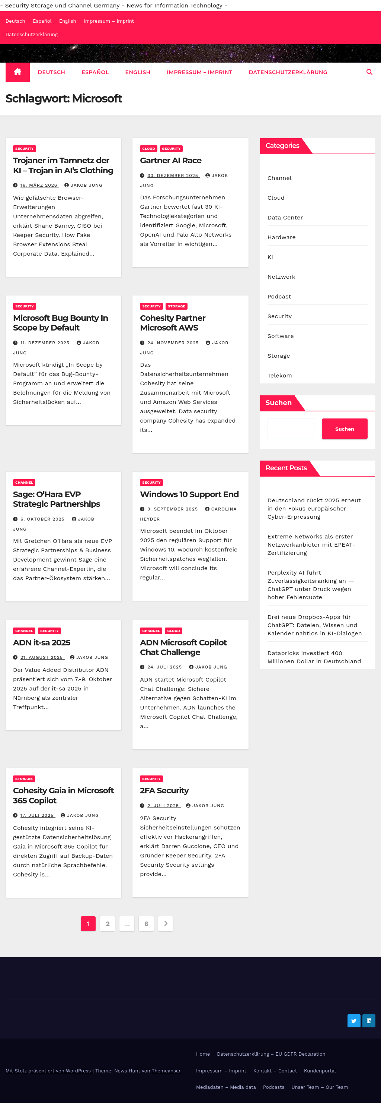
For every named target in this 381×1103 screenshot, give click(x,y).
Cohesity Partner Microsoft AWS (172, 323)
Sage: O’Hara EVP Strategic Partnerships (56, 499)
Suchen (279, 403)
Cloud (148, 148)
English (67, 21)
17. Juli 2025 (37, 815)
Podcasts (274, 1087)
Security (24, 148)
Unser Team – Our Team (319, 1087)
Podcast (279, 296)
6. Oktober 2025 (43, 519)
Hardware (282, 237)
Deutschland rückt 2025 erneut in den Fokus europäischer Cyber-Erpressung (314, 508)
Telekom (280, 375)
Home (203, 1054)
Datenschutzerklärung (32, 34)
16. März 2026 (39, 185)
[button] (369, 72)
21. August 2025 (42, 657)
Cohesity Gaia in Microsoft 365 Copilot (63, 795)
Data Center (285, 217)
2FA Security (164, 791)
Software (281, 335)
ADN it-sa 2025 (41, 643)
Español (42, 21)
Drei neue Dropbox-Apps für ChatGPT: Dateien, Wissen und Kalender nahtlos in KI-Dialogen (315, 625)
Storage (176, 306)
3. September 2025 (173, 509)
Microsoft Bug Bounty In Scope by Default (60, 323)
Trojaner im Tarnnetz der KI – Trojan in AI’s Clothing (63, 165)
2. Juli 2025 (164, 805)
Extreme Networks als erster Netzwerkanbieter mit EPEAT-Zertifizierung (311, 544)
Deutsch (15, 21)
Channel (24, 482)
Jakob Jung (83, 185)
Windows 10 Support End (189, 494)
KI (270, 256)
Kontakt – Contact (275, 1071)
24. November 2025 (174, 342)
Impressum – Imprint (109, 21)
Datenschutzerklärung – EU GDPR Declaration (271, 1054)
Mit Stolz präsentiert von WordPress (49, 1071)
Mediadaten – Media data (226, 1087)
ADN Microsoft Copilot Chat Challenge (183, 647)
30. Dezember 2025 (173, 175)
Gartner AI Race (170, 160)
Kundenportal (320, 1071)
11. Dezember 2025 (45, 342)
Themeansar (166, 1071)
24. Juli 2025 (165, 667)
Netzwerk (281, 276)
